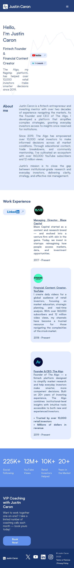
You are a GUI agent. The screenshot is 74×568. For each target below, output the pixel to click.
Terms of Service (63, 560)
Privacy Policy (62, 563)
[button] (67, 6)
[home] (19, 6)
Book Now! (15, 541)
